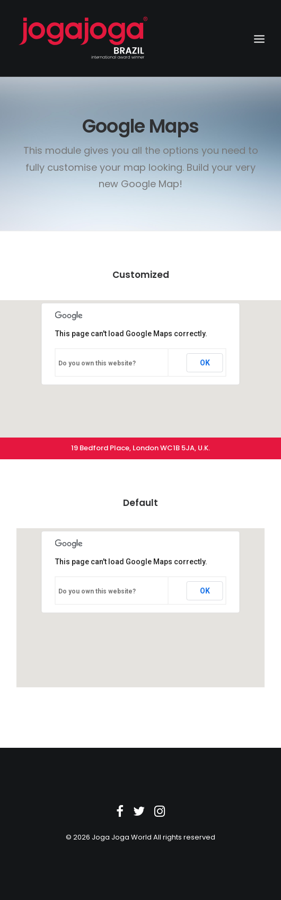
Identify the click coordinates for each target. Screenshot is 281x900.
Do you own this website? (97, 363)
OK (205, 363)
